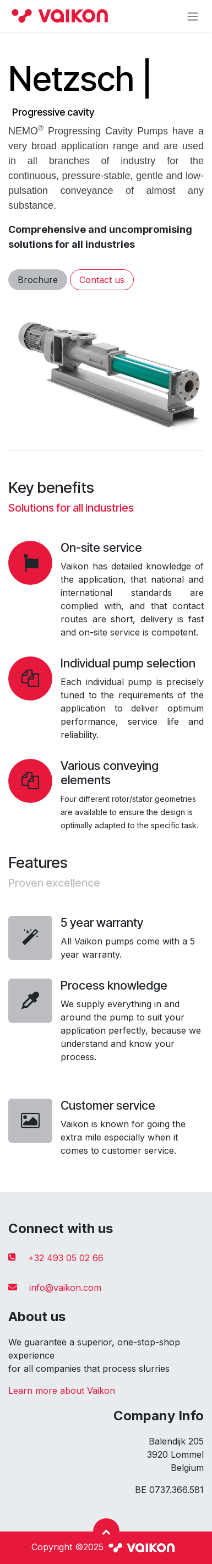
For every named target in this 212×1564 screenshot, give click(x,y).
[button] (106, 1531)
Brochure (38, 279)
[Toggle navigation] (193, 16)
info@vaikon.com (65, 1287)
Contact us (101, 279)
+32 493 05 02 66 (66, 1257)
